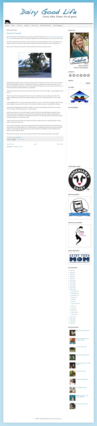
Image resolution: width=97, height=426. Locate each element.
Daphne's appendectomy (82, 379)
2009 (71, 321)
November (74, 293)
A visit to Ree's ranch (81, 346)
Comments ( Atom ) (18, 146)
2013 (71, 287)
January (73, 314)
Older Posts (60, 144)
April (72, 308)
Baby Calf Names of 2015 (82, 355)
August (73, 297)
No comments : (21, 139)
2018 (71, 276)
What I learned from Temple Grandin (83, 363)
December (73, 291)
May (72, 306)
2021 (71, 270)
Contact (19, 25)
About (7, 25)
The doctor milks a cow (82, 403)
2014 (71, 285)
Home (35, 144)
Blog (13, 25)
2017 (71, 279)
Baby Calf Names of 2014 (82, 330)
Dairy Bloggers (57, 25)
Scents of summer (14, 33)
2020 (71, 272)
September (74, 295)
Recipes (26, 25)
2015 (71, 283)
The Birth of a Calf (80, 371)
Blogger (60, 418)
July (72, 299)
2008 (71, 323)
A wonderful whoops (81, 387)
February (73, 312)
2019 (71, 274)
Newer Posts (10, 144)
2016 (71, 281)
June (72, 301)
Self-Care (34, 25)
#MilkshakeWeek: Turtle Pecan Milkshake (82, 396)
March (73, 310)
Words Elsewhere (45, 25)
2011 (71, 317)
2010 (71, 319)
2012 (71, 289)
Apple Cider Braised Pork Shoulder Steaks (82, 339)
